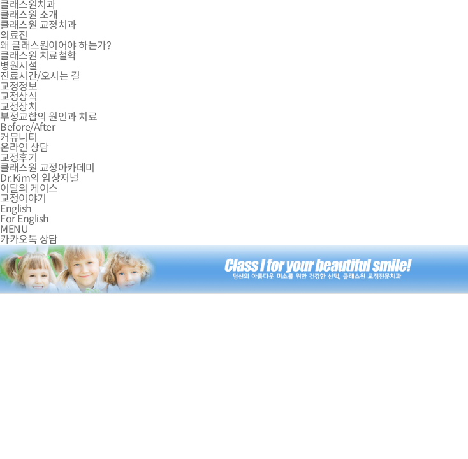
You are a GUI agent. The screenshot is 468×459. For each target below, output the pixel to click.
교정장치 (18, 106)
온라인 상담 (24, 147)
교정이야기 (23, 198)
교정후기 (18, 157)
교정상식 (18, 96)
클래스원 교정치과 (38, 25)
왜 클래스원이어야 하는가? (55, 45)
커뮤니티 (18, 137)
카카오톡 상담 (29, 239)
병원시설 (18, 66)
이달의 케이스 (29, 188)
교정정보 (18, 86)
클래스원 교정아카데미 (47, 168)
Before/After (27, 127)
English (16, 208)
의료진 (14, 35)
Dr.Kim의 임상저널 (39, 178)
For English (24, 219)
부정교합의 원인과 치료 (48, 117)
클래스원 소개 (29, 15)
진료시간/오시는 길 (40, 76)
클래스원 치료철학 (38, 55)
